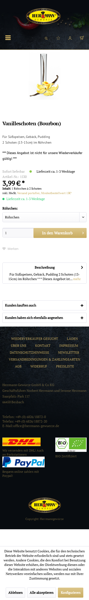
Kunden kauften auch (20, 305)
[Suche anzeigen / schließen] (46, 37)
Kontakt (43, 345)
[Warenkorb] (82, 37)
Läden (72, 338)
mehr (76, 279)
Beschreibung (45, 267)
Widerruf (38, 366)
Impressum (68, 345)
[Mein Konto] (70, 37)
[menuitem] (9, 37)
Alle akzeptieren (41, 592)
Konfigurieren (70, 592)
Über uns (18, 345)
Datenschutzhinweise (29, 352)
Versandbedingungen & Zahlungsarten (44, 359)
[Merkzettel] (58, 37)
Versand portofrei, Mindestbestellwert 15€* (44, 193)
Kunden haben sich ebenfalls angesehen (34, 317)
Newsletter (68, 352)
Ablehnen (15, 592)
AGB (18, 366)
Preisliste (65, 366)
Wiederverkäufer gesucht (34, 338)
